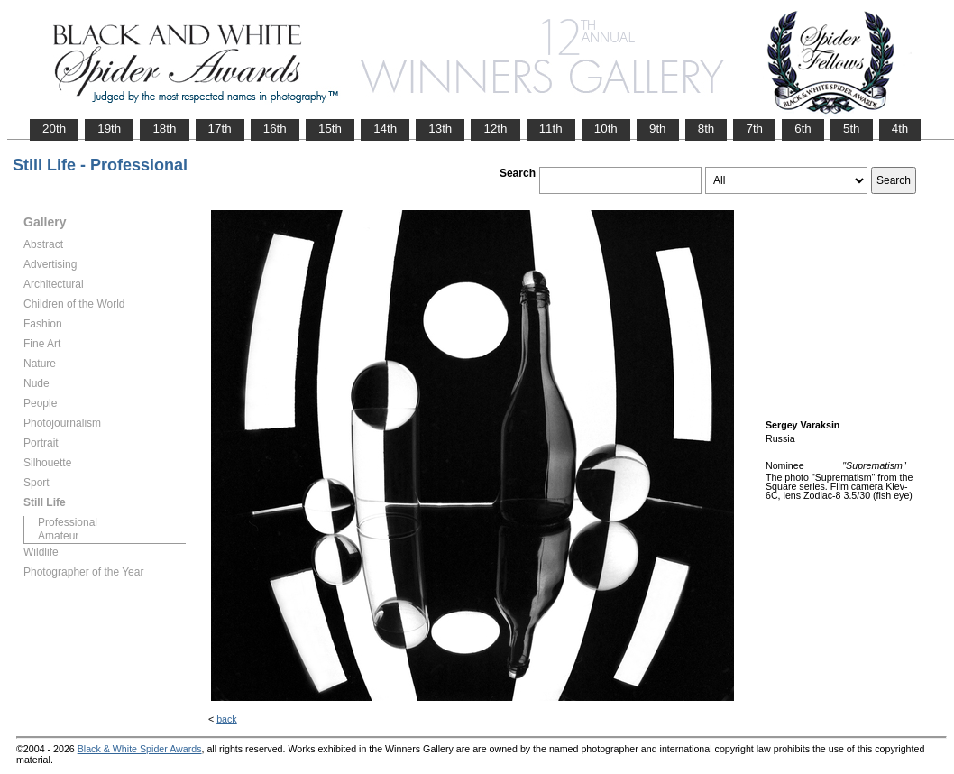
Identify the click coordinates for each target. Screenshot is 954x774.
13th (440, 128)
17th (220, 128)
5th (851, 128)
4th (900, 128)
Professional (67, 522)
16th (275, 128)
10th (606, 128)
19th (109, 128)
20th (54, 128)
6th (802, 128)
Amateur (58, 536)
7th (754, 128)
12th (495, 128)
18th (164, 128)
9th (657, 128)
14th (385, 128)
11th (551, 128)
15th (330, 128)
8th (706, 128)
